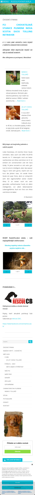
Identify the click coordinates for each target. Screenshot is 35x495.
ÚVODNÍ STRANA (8, 347)
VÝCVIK (5, 395)
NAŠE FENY (8, 374)
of (17, 271)
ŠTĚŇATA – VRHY (10, 364)
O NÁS (7, 357)
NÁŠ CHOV (6, 354)
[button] (32, 464)
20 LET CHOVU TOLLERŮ (14, 360)
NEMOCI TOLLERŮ (10, 391)
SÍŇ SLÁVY (8, 381)
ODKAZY (5, 402)
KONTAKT (6, 406)
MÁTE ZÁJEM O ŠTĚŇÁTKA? (14, 367)
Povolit (17, 482)
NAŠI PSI (7, 371)
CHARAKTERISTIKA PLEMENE (12, 388)
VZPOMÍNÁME (9, 384)
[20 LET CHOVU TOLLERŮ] (13, 113)
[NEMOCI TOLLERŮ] (13, 78)
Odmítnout (17, 487)
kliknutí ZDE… (17, 319)
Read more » (21, 101)
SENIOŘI (7, 378)
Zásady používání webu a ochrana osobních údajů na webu (8, 492)
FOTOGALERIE (7, 399)
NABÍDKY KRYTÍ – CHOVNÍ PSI (12, 351)
